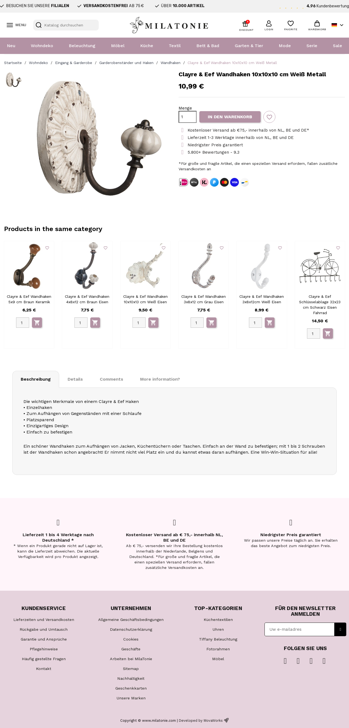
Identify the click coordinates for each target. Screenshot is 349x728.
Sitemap (131, 668)
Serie (311, 45)
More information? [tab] (160, 379)
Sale (337, 45)
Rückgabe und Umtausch (44, 629)
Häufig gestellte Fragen (44, 659)
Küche (146, 45)
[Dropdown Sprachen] (338, 25)
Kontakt (43, 668)
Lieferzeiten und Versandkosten (43, 619)
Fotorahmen (218, 649)
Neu (11, 45)
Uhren (218, 629)
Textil (175, 45)
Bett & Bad (207, 45)
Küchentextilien (218, 619)
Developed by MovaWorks (201, 720)
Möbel (118, 45)
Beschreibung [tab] (36, 379)
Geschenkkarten (131, 688)
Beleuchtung (82, 45)
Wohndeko (42, 45)
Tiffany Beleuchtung (218, 639)
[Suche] (66, 25)
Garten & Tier (249, 45)
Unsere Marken (131, 698)
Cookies (131, 639)
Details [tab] (75, 379)
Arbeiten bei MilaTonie (131, 659)
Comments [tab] (111, 379)
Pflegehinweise (44, 649)
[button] (268, 25)
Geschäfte (130, 649)
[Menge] (188, 117)
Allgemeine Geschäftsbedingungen (131, 619)
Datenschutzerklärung (131, 629)
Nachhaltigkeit (131, 678)
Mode (285, 45)
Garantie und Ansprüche (44, 639)
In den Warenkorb (230, 116)
